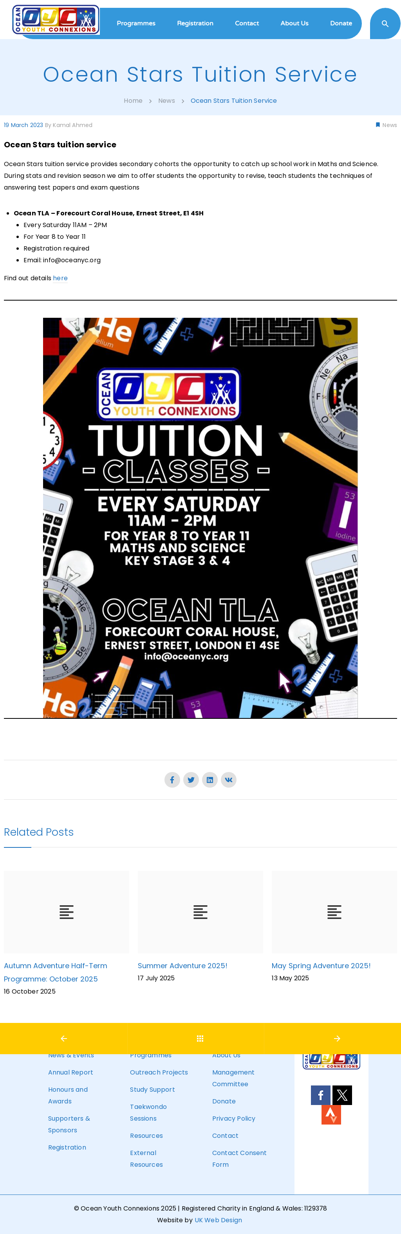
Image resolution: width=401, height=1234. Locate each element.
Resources (146, 1135)
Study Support (152, 1089)
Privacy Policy (233, 1118)
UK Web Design (218, 1220)
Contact (225, 1135)
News (389, 125)
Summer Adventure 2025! (183, 966)
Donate (224, 1101)
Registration (67, 1147)
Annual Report (70, 1072)
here (60, 278)
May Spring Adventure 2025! (321, 966)
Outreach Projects (159, 1072)
